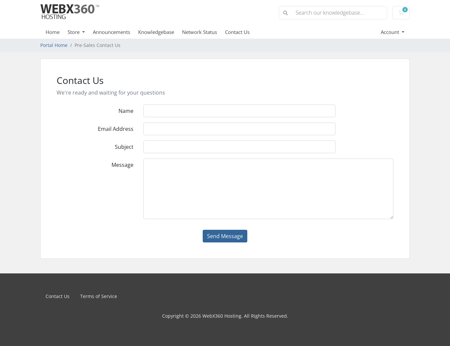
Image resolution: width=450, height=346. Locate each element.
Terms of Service (98, 296)
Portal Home (54, 45)
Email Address (115, 129)
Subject (124, 147)
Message (122, 165)
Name (125, 111)
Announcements (111, 32)
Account (390, 32)
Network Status (199, 32)
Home (53, 32)
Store (74, 32)
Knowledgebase (156, 32)
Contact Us (237, 32)
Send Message (225, 236)
